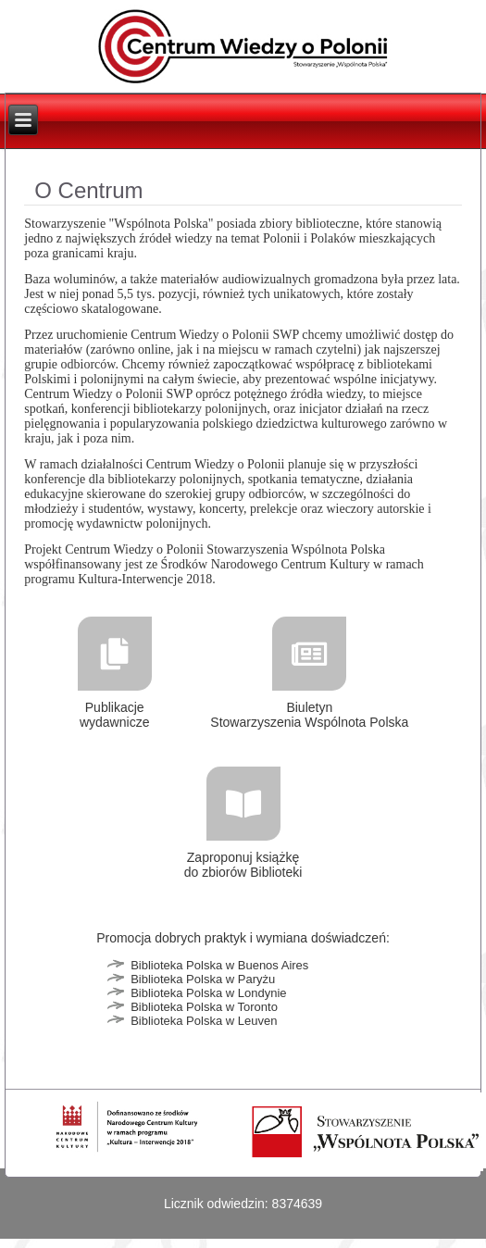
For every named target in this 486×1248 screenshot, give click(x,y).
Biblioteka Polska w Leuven (204, 1021)
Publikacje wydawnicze (114, 715)
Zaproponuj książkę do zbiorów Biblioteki (243, 865)
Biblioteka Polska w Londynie (208, 993)
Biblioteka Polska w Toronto (204, 1007)
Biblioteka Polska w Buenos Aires (219, 965)
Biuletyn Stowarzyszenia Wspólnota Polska (309, 715)
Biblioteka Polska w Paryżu (203, 979)
